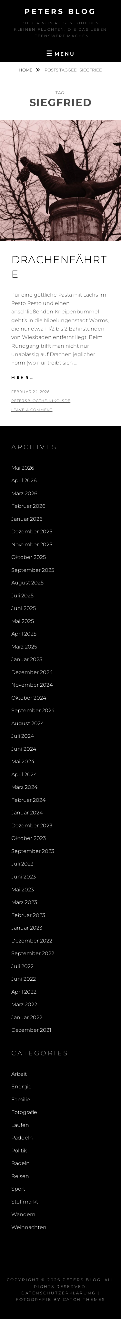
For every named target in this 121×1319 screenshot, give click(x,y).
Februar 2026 (28, 506)
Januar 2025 (26, 659)
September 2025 (32, 570)
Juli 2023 (22, 864)
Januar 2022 (26, 1017)
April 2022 (23, 992)
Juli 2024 (22, 736)
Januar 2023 (26, 928)
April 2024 (24, 774)
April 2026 (24, 480)
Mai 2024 (22, 761)
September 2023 (32, 851)
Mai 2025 (22, 621)
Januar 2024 (27, 813)
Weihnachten (28, 1227)
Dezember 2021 (31, 1030)
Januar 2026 (27, 519)
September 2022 (32, 953)
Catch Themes (84, 1299)
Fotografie (24, 1112)
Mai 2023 (22, 890)
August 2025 (27, 583)
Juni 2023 (23, 877)
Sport (18, 1189)
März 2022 (24, 1004)
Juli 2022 (22, 966)
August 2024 (27, 723)
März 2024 (24, 787)
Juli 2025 (22, 596)
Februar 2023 (28, 915)
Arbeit (19, 1074)
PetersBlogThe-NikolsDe (40, 400)
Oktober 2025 (28, 557)
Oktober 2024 (28, 698)
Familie (20, 1099)
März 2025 (24, 647)
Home (26, 69)
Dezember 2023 (31, 826)
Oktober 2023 (28, 838)
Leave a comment (32, 410)
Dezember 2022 (31, 941)
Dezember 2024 (32, 672)
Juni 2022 (23, 979)
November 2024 (32, 685)
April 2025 (23, 634)
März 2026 (24, 493)
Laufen (20, 1125)
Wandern (23, 1214)
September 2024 (33, 710)
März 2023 (24, 902)
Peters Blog (60, 11)
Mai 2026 (22, 468)
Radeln (20, 1163)
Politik (19, 1151)
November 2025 (31, 544)
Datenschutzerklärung (58, 1293)
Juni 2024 (23, 749)
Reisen (20, 1176)
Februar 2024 (28, 800)
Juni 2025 (23, 608)
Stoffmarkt (24, 1202)
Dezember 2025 (31, 532)
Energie (21, 1087)
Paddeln (22, 1138)
